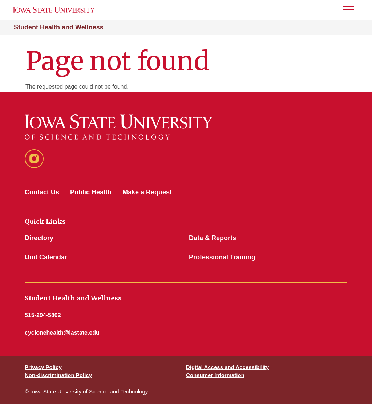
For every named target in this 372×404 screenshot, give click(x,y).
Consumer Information (215, 375)
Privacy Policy (43, 367)
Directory (39, 238)
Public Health (91, 192)
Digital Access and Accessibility (227, 367)
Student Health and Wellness (59, 27)
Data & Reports (212, 238)
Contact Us (42, 192)
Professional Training (222, 257)
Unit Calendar (46, 257)
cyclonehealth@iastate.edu (62, 333)
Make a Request (147, 192)
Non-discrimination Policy (58, 375)
